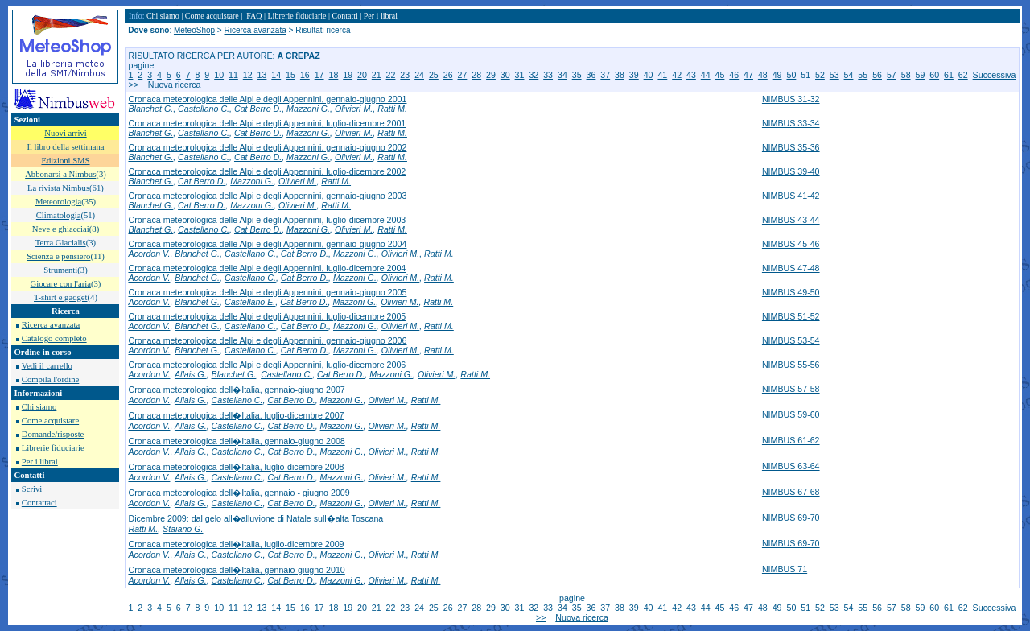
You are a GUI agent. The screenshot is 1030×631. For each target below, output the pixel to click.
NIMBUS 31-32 (791, 99)
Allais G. (191, 374)
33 (548, 75)
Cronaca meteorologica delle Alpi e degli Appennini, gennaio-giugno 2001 (267, 99)
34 (562, 75)
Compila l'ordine (50, 379)
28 (476, 75)
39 (634, 75)
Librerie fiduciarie (53, 447)
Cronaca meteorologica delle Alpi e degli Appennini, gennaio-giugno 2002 (267, 147)
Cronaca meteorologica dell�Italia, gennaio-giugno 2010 (236, 570)
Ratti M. (392, 108)
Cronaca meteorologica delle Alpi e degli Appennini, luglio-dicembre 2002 (267, 171)
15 (290, 75)
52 (820, 75)
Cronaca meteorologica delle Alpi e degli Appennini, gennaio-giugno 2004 (267, 244)
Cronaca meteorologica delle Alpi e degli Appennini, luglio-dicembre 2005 (267, 316)
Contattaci (39, 502)
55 (862, 75)
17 (319, 75)
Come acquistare (50, 420)
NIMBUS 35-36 (791, 147)
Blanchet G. (150, 108)
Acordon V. (149, 253)
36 (591, 75)
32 (533, 75)
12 (248, 75)
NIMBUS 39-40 (791, 171)
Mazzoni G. (308, 108)
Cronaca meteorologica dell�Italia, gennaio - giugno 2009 (238, 492)
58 (906, 75)
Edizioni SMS (65, 160)
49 (777, 75)
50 (791, 75)
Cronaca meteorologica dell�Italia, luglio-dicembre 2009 (236, 544)
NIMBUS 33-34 (791, 123)
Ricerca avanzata (51, 324)
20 (362, 75)
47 (748, 75)
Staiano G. (183, 529)
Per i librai (40, 461)
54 (849, 75)
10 (219, 75)
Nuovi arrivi (65, 133)
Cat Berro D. (258, 108)
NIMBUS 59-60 (791, 414)
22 (391, 75)
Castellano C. (203, 108)
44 (706, 75)
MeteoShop (194, 30)
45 (720, 75)
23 (405, 75)
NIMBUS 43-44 (791, 220)
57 (891, 75)
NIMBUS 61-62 (791, 440)
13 (262, 75)
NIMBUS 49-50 (791, 292)
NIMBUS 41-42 (791, 195)
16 (305, 75)
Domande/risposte (53, 434)
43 (691, 75)
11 (233, 75)
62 (963, 75)
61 (949, 75)
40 (648, 75)
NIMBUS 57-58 (791, 389)
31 (520, 75)
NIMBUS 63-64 (791, 466)
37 (605, 75)
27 (462, 75)
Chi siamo (39, 406)
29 (491, 75)
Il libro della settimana (65, 146)
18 (333, 75)
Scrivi (32, 489)
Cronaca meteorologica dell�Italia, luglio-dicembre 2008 (236, 467)
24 (419, 75)
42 (677, 75)
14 (276, 75)
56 (877, 75)
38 (619, 75)
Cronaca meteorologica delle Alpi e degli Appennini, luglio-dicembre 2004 (267, 268)
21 (376, 75)
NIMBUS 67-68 (791, 492)
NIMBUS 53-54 (791, 340)
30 (505, 75)
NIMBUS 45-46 (791, 244)
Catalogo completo (54, 338)
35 (577, 75)
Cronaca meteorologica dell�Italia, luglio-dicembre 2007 (236, 415)
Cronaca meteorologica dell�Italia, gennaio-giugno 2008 (236, 441)
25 (434, 75)
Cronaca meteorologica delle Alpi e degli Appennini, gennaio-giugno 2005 (267, 292)
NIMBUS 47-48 (791, 268)
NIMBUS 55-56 (791, 364)
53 (834, 75)
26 (448, 75)
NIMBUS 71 (784, 569)
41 (662, 75)
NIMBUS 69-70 (791, 517)
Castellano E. (250, 302)
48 (763, 75)
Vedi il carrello (47, 365)
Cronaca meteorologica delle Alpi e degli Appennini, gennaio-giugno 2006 (267, 340)
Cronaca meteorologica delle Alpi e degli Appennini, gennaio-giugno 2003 (267, 195)
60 (934, 75)
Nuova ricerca (174, 84)
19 (347, 75)
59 (920, 75)
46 (734, 75)
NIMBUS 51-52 (791, 316)
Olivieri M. (354, 108)
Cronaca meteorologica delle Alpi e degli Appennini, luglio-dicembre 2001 (267, 123)
